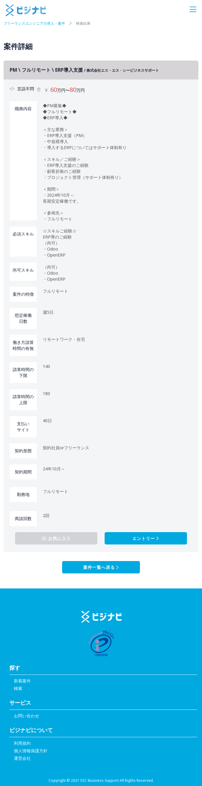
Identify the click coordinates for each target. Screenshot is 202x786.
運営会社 (22, 758)
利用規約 (22, 743)
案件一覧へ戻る (101, 567)
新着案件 (22, 681)
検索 (18, 688)
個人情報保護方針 (31, 750)
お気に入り (56, 538)
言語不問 (25, 89)
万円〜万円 (67, 90)
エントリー (145, 538)
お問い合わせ (26, 716)
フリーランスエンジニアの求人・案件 (34, 23)
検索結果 (83, 23)
